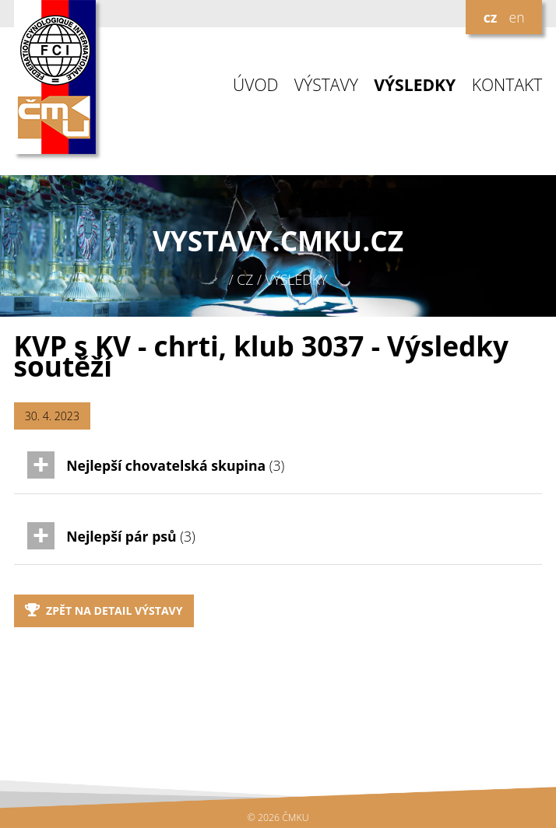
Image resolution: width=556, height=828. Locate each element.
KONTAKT (507, 85)
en (516, 17)
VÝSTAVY (326, 85)
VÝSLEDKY (415, 85)
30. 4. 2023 (52, 416)
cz (491, 17)
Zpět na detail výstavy (104, 610)
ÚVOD (255, 85)
